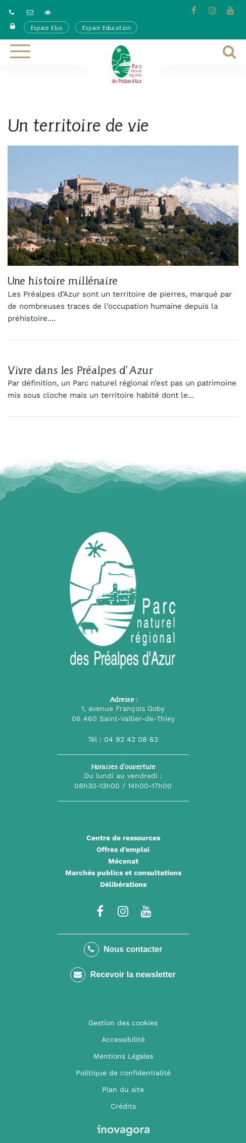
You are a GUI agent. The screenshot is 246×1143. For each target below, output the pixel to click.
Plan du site (123, 1089)
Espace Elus (46, 27)
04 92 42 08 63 (131, 739)
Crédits (123, 1106)
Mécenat (123, 861)
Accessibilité (123, 1039)
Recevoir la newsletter (122, 974)
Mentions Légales (123, 1056)
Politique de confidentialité (123, 1073)
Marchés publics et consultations (123, 873)
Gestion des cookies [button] (123, 1023)
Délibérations (123, 884)
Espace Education (106, 27)
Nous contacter (123, 949)
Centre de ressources (123, 838)
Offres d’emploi (123, 849)
